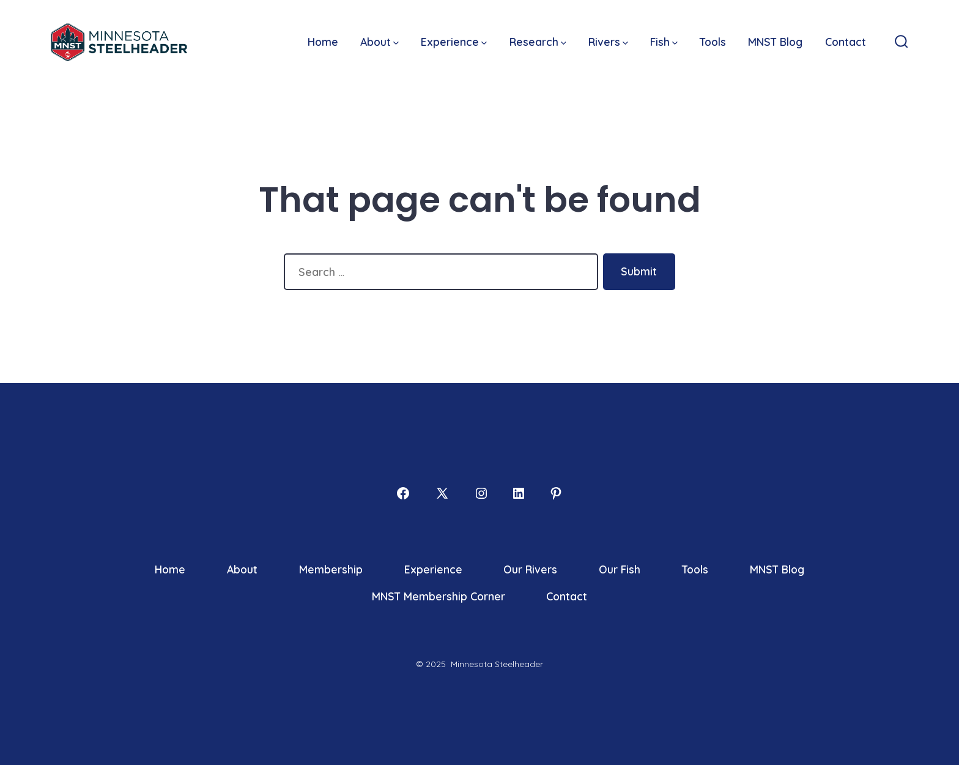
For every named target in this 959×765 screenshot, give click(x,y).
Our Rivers (530, 569)
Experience (454, 41)
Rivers (608, 41)
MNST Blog (775, 41)
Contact (845, 41)
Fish (664, 41)
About (379, 41)
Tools (713, 41)
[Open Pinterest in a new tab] (556, 493)
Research (537, 41)
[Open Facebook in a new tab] (403, 493)
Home (323, 41)
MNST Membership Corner (438, 596)
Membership (331, 569)
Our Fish (619, 569)
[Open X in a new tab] (442, 493)
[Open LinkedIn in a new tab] (519, 493)
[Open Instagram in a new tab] (481, 493)
